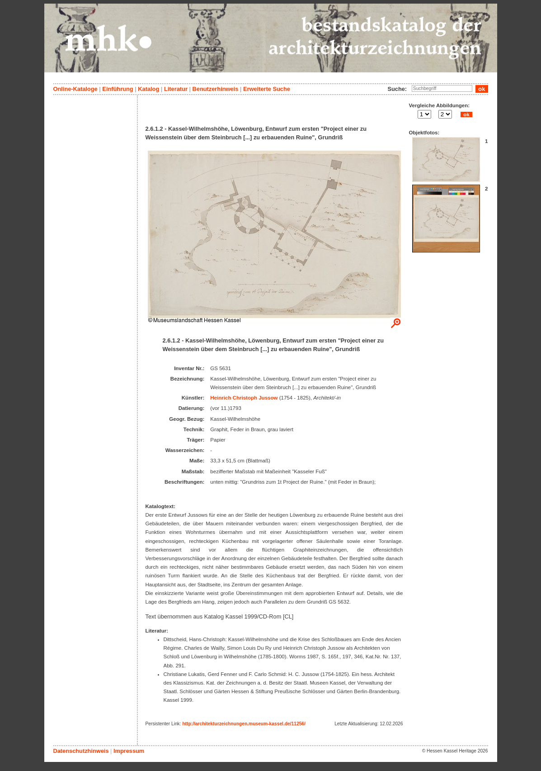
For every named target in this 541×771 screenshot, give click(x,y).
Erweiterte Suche (266, 89)
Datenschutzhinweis (81, 750)
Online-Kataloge (75, 89)
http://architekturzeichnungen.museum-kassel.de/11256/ (243, 723)
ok (466, 114)
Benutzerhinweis (216, 89)
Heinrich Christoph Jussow (244, 397)
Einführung (117, 89)
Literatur (176, 89)
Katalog (148, 89)
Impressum (128, 750)
